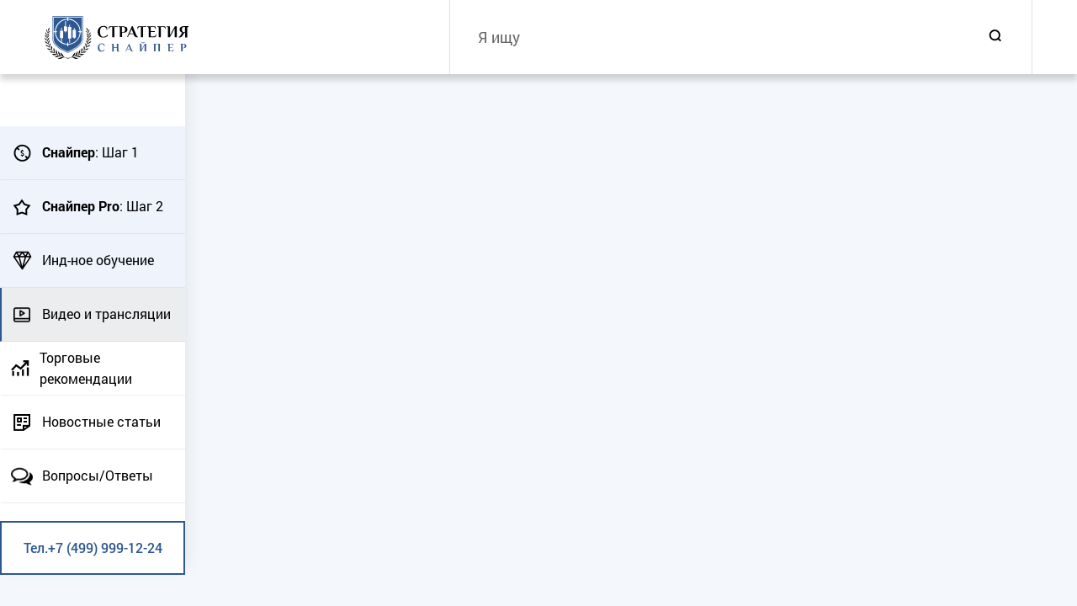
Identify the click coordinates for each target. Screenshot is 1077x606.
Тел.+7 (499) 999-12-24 (93, 547)
